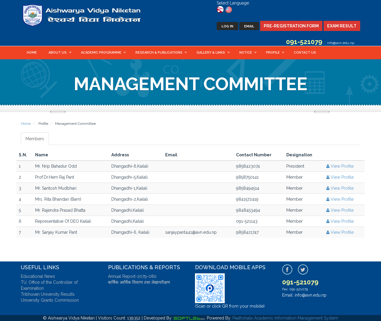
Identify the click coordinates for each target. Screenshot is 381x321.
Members (35, 138)
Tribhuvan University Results (48, 294)
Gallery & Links (210, 52)
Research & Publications (158, 52)
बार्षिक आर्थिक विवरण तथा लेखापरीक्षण (139, 282)
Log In (227, 26)
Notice (245, 52)
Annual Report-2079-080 (132, 276)
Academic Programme (101, 52)
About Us (58, 52)
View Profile (339, 166)
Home (32, 52)
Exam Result (342, 26)
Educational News (38, 276)
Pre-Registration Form (291, 26)
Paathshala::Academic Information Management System (285, 318)
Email (249, 26)
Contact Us (305, 52)
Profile (273, 52)
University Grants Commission (50, 300)
